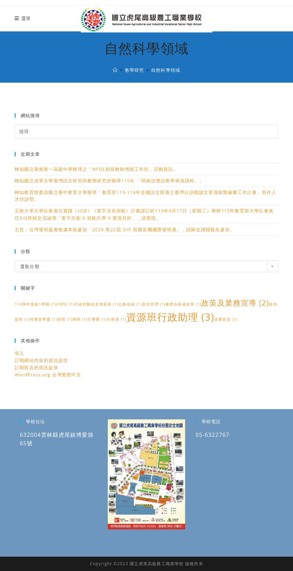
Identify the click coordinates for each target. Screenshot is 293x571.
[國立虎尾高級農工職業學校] (115, 70)
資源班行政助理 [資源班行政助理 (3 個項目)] (170, 317)
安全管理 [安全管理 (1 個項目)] (153, 304)
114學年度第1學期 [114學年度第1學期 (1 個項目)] (35, 304)
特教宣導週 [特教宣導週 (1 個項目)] (43, 319)
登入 (19, 353)
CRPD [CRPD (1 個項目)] (65, 304)
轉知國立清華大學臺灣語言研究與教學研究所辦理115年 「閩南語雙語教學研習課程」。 (109, 181)
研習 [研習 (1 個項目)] (64, 319)
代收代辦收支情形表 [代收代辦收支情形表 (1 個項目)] (96, 304)
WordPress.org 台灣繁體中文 (48, 375)
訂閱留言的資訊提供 (36, 367)
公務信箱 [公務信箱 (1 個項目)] (130, 304)
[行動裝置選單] (23, 18)
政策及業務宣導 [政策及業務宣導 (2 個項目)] (235, 303)
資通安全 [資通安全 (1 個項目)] (226, 319)
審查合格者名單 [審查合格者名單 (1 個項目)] (183, 304)
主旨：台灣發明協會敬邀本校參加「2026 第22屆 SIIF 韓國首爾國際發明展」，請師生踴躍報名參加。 (125, 229)
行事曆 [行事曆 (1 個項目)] (97, 319)
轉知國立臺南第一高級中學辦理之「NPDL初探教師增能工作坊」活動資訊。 (96, 169)
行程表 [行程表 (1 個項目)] (117, 319)
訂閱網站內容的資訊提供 (41, 360)
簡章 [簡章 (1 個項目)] (80, 319)
